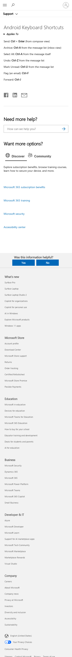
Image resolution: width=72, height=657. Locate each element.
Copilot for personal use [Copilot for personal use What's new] (16, 307)
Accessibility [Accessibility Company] (10, 618)
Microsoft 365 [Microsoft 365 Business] (11, 477)
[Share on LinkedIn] (13, 94)
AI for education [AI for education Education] (12, 447)
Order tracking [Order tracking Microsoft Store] (11, 368)
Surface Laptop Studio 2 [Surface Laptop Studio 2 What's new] (16, 294)
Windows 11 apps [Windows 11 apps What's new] (13, 325)
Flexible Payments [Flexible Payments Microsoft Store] (13, 386)
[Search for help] (13, 5)
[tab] (16, 156)
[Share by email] (22, 94)
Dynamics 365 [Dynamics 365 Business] (11, 471)
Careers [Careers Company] (8, 581)
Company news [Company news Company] (12, 593)
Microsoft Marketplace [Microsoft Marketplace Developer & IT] (15, 551)
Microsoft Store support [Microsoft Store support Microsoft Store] (16, 355)
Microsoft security (14, 214)
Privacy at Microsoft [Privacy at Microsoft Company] (14, 599)
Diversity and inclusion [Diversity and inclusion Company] (15, 612)
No (47, 263)
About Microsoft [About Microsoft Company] (12, 587)
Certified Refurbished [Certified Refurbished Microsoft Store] (14, 374)
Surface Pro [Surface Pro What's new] (10, 282)
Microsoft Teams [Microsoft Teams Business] (12, 490)
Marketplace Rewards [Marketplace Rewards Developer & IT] (15, 557)
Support (8, 14)
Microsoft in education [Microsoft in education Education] (15, 404)
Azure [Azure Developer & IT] (7, 520)
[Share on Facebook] (6, 94)
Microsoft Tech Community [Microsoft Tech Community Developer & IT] (17, 545)
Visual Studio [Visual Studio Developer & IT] (11, 563)
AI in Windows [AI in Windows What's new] (11, 313)
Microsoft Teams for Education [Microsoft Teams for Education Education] (19, 416)
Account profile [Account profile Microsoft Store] (12, 343)
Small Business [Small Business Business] (11, 502)
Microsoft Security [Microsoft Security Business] (13, 465)
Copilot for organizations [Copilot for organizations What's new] (16, 301)
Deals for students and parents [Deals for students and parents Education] (19, 441)
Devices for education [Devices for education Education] (15, 410)
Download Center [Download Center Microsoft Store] (13, 349)
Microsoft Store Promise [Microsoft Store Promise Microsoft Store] (16, 380)
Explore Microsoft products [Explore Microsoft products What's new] (17, 319)
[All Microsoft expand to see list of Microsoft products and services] (4, 5)
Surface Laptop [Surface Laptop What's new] (11, 288)
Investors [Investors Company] (9, 606)
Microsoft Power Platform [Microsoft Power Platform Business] (16, 484)
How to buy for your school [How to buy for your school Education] (17, 429)
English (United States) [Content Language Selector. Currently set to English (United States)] (21, 635)
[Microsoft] (36, 3)
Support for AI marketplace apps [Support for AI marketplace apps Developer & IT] (20, 538)
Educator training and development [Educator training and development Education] (21, 435)
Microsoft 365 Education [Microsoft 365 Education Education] (16, 423)
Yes (24, 263)
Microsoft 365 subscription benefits (24, 187)
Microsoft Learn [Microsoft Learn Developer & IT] (12, 532)
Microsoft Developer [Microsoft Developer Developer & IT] (14, 526)
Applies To (12, 34)
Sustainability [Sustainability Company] (11, 624)
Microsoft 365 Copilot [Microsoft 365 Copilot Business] (15, 496)
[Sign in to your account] (65, 5)
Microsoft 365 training (17, 200)
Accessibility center (15, 227)
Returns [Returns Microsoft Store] (8, 362)
